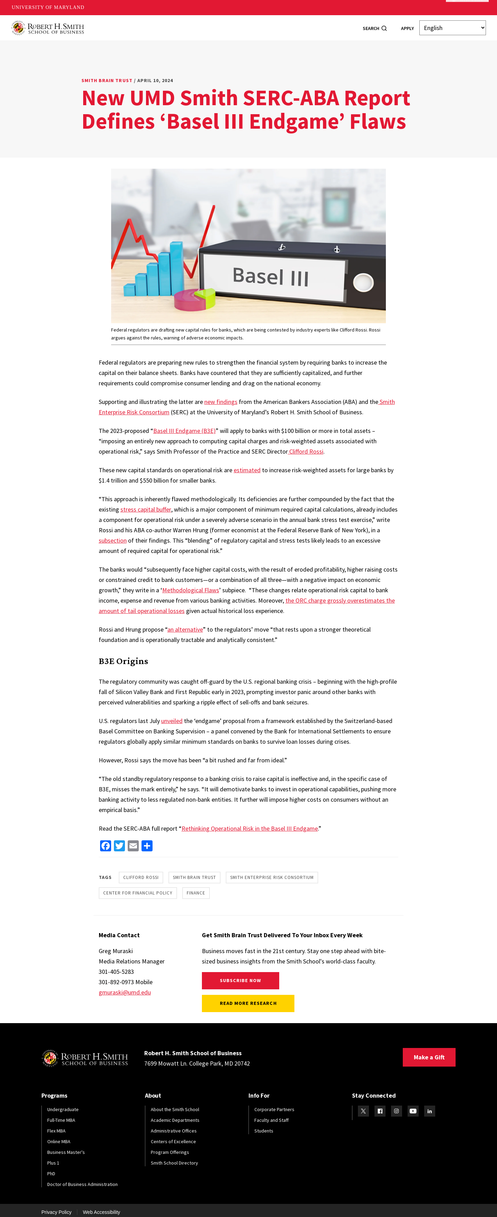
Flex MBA (56, 1126)
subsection (113, 536)
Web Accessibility (101, 1207)
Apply (407, 26)
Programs (138, 25)
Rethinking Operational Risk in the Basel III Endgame (250, 824)
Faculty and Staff (271, 1115)
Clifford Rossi (305, 447)
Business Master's (66, 1148)
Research (266, 25)
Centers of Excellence (173, 1137)
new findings (220, 397)
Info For (323, 25)
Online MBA (58, 1137)
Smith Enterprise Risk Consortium (272, 873)
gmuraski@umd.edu (125, 988)
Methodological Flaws (190, 586)
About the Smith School (175, 1105)
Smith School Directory (174, 1158)
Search (371, 26)
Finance (196, 888)
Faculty (234, 25)
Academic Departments (175, 1115)
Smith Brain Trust (107, 76)
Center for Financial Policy (138, 888)
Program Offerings (170, 1148)
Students (173, 25)
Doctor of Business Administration (82, 1180)
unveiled (172, 716)
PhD (51, 1169)
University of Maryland (48, 7)
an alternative (185, 625)
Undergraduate (63, 1105)
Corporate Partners (274, 1105)
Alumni (204, 25)
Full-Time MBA (61, 1115)
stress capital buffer (145, 505)
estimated (247, 465)
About (106, 25)
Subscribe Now (241, 976)
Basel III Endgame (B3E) (184, 426)
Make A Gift (467, 7)
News (295, 25)
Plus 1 (53, 1158)
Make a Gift (429, 1053)
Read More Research (248, 999)
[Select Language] (452, 25)
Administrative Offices (174, 1126)
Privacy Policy (56, 1207)
